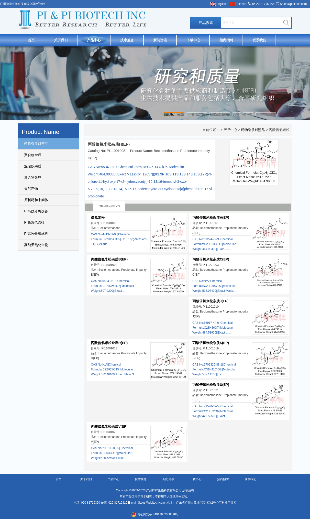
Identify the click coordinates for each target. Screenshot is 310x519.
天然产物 (31, 189)
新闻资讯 (160, 40)
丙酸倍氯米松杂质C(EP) (210, 259)
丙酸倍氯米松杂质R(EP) (109, 343)
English (221, 4)
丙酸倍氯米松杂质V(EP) (109, 426)
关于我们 (61, 40)
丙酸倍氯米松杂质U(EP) (210, 385)
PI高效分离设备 (36, 211)
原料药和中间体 (36, 200)
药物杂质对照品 (36, 144)
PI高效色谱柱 (34, 222)
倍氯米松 (98, 217)
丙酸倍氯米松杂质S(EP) (210, 343)
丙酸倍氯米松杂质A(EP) (210, 217)
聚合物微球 (32, 177)
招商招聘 (226, 40)
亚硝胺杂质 (32, 166)
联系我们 (259, 40)
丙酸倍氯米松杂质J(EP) (210, 301)
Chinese (240, 4)
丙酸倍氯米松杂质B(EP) (109, 259)
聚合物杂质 (32, 155)
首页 (31, 40)
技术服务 (127, 40)
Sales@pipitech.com (293, 4)
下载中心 (193, 40)
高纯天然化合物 (36, 245)
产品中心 (94, 40)
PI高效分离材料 (36, 234)
